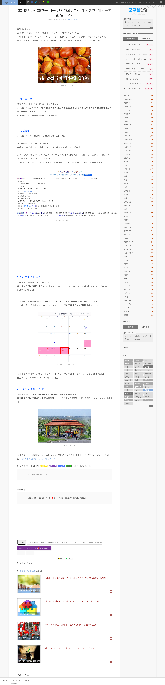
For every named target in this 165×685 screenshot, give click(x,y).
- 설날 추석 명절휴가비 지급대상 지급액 (38, 458)
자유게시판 (117, 2)
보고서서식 (138, 150)
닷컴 (138, 10)
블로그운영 (138, 304)
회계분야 (138, 194)
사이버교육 (138, 227)
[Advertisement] (64, 523)
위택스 (146, 397)
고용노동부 (138, 360)
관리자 (155, 2)
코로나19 (147, 370)
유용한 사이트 (138, 242)
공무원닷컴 (9, 2)
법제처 (146, 383)
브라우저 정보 (138, 238)
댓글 (19, 674)
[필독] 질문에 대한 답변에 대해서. (139, 22)
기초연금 (138, 397)
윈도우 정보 (138, 234)
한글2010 (138, 220)
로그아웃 (21, 680)
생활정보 (138, 256)
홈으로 (5, 680)
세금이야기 (138, 278)
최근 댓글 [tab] (145, 327)
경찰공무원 (129, 390)
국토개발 (138, 183)
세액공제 (138, 380)
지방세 (146, 393)
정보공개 (138, 191)
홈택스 (127, 400)
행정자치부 (148, 390)
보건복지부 (129, 397)
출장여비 (138, 363)
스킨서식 (138, 293)
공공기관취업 (138, 253)
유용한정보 (138, 103)
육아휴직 (138, 370)
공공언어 (147, 373)
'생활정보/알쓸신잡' (27, 570)
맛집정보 (138, 205)
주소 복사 (21, 542)
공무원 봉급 (129, 383)
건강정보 (138, 260)
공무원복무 (138, 136)
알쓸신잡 (138, 267)
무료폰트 (147, 360)
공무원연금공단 (139, 383)
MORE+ (151, 27)
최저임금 (128, 370)
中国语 (138, 315)
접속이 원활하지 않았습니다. (137, 25)
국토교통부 (129, 387)
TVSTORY (138, 282)
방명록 (10, 680)
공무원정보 (138, 117)
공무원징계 (138, 132)
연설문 (138, 165)
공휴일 (137, 373)
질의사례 (138, 169)
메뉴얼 (138, 161)
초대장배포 (138, 300)
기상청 (137, 390)
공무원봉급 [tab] (131, 38)
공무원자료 (138, 143)
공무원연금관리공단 (148, 363)
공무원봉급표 (146, 2)
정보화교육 (138, 212)
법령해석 (138, 154)
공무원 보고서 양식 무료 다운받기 (139, 336)
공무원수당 (138, 2)
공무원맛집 (138, 202)
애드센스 (138, 297)
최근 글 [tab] (130, 327)
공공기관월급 (138, 249)
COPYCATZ (159, 683)
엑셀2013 (138, 223)
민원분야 (138, 187)
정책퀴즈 (138, 114)
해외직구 (138, 275)
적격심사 (128, 373)
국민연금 (138, 271)
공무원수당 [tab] (145, 38)
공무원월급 (138, 121)
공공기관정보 (138, 245)
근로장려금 (138, 393)
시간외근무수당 (139, 400)
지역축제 (138, 110)
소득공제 (128, 380)
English (138, 311)
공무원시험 (138, 106)
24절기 (127, 367)
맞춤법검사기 (124, 2)
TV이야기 (138, 286)
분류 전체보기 (138, 95)
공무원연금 (138, 128)
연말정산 (131, 2)
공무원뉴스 (138, 99)
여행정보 (138, 209)
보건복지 (138, 180)
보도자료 (138, 158)
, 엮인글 (25, 674)
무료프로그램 (138, 231)
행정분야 (138, 198)
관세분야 (138, 172)
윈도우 (146, 387)
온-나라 (138, 216)
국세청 (127, 360)
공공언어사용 (138, 147)
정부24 (146, 400)
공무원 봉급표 (129, 377)
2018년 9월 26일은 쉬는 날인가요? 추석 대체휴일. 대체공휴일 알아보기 (64, 12)
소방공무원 (138, 377)
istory (39, 683)
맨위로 (27, 680)
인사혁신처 (138, 367)
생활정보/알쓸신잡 (74, 19)
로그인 (15, 680)
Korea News (138, 308)
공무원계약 (138, 139)
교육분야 (138, 176)
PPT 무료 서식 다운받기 (135, 339)
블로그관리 (138, 289)
